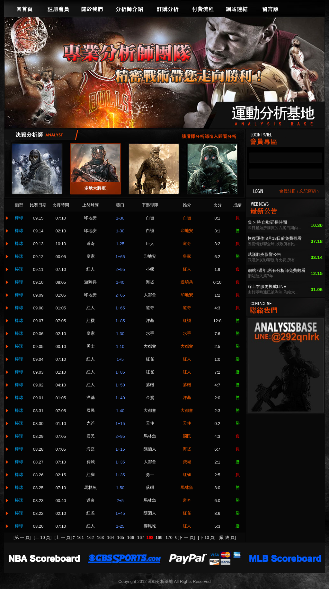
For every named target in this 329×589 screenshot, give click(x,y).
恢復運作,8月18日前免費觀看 (275, 238)
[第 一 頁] (22, 537)
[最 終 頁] (227, 537)
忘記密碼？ (309, 191)
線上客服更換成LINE (267, 286)
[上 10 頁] (42, 537)
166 (131, 537)
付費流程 (203, 8)
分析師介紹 (129, 8)
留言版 (270, 8)
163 (101, 537)
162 (91, 537)
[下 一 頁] (186, 537)
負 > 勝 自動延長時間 (267, 222)
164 (111, 537)
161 (81, 537)
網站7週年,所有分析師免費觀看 (277, 270)
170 (169, 537)
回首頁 (24, 8)
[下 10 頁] (207, 537)
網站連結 (236, 8)
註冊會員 (58, 8)
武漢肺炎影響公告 (264, 254)
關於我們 (92, 8)
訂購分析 (167, 8)
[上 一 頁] (63, 537)
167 (141, 537)
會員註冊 (287, 191)
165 (121, 537)
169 (160, 537)
